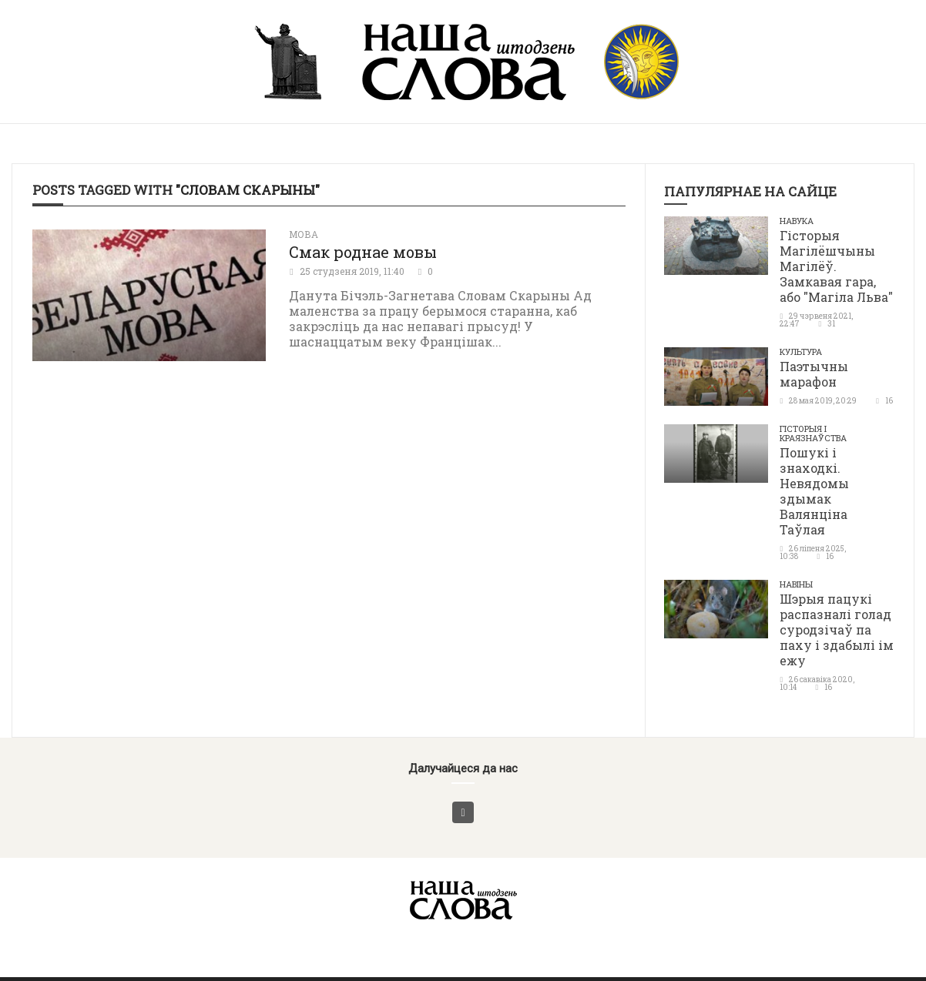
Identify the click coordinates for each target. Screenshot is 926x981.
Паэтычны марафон (814, 374)
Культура (801, 351)
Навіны (796, 584)
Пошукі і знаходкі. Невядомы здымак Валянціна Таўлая (814, 490)
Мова (303, 234)
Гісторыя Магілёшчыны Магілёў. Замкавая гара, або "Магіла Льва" (836, 266)
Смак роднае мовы (363, 252)
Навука (797, 220)
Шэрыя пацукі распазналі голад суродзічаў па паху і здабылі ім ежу (837, 629)
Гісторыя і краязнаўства (813, 433)
